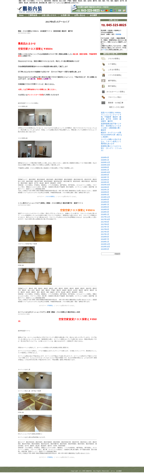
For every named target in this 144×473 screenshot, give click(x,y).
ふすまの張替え (114, 69)
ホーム (113, 472)
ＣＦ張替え (112, 64)
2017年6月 (105, 229)
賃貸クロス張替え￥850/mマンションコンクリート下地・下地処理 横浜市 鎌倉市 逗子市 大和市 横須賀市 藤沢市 (111, 117)
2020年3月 (105, 195)
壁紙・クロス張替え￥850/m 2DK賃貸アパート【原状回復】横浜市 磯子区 (45, 31)
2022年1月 (105, 190)
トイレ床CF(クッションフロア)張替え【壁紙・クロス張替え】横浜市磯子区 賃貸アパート (50, 203)
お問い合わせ (79, 15)
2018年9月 (105, 199)
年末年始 (118, 34)
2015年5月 (105, 249)
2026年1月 (105, 160)
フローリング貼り (115, 97)
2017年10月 (105, 219)
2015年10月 (105, 247)
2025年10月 (105, 165)
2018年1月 (105, 214)
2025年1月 (105, 170)
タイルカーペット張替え (115, 92)
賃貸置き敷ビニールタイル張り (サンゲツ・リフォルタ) (111, 148)
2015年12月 (105, 244)
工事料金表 (32, 15)
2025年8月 (105, 167)
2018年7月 (105, 204)
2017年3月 (105, 232)
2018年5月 (105, 209)
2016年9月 (105, 237)
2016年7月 (105, 239)
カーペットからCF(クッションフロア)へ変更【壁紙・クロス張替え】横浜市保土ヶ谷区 (49, 313)
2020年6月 (105, 192)
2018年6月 (105, 207)
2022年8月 (105, 187)
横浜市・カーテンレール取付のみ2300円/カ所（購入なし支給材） (111, 135)
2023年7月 (105, 177)
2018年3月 (105, 212)
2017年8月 (105, 224)
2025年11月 (105, 162)
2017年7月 (105, 227)
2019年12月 (105, 197)
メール (104, 49)
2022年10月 (105, 185)
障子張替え (112, 86)
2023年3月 (105, 182)
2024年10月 (105, 172)
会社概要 (93, 15)
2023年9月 (105, 175)
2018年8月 (105, 202)
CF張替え (50, 306)
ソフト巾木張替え (115, 75)
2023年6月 (105, 180)
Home (21, 15)
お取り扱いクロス (49, 15)
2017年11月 (105, 217)
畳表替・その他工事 (115, 103)
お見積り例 (65, 15)
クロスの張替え (50, 197)
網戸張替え (112, 81)
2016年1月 (105, 242)
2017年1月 (105, 234)
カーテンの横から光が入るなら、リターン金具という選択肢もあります (111, 141)
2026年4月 (105, 157)
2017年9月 (105, 222)
